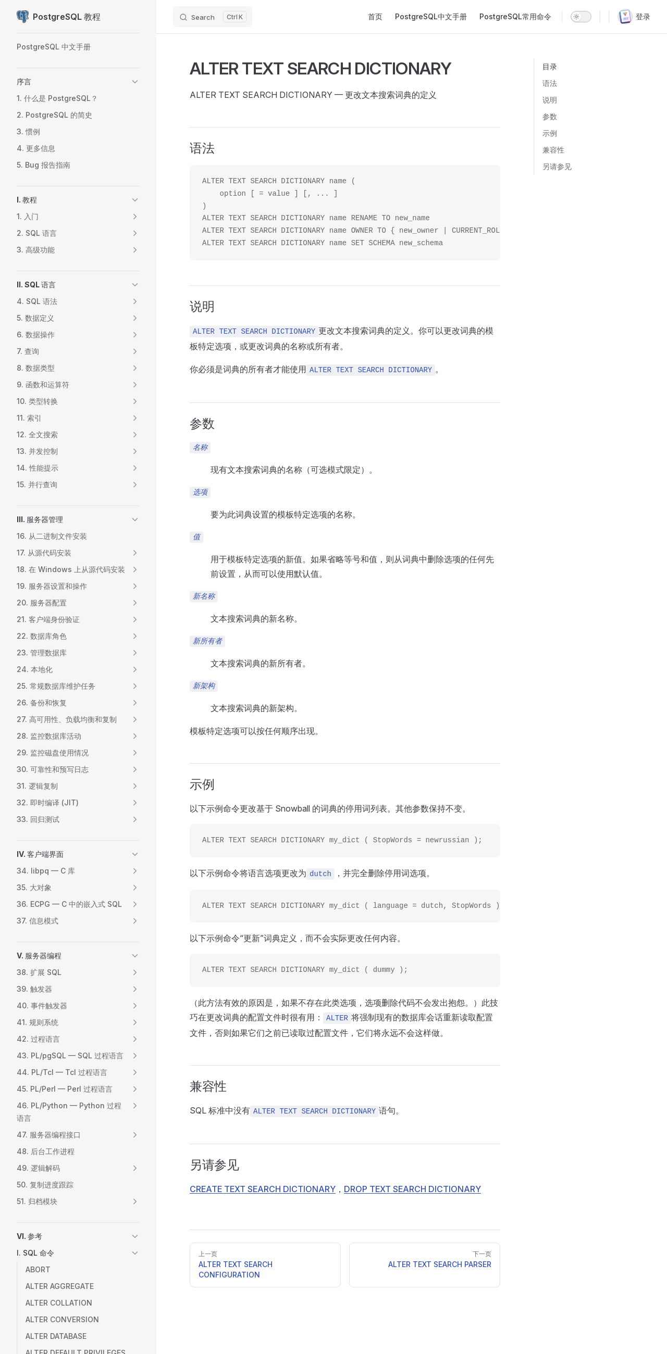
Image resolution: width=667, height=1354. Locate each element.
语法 (549, 83)
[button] (135, 81)
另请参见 (557, 166)
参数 (549, 116)
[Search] (212, 16)
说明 (549, 99)
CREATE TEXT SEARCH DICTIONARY (263, 1189)
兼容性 (553, 149)
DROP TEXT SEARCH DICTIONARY (412, 1189)
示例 (549, 133)
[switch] (581, 16)
